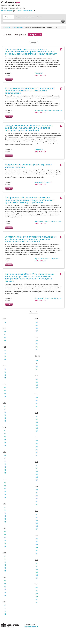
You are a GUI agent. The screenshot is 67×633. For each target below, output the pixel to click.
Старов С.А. (47, 221)
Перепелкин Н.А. (61, 298)
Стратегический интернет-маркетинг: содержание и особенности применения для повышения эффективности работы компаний (30, 239)
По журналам (35, 34)
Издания (18, 17)
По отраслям (20, 34)
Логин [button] (19, 11)
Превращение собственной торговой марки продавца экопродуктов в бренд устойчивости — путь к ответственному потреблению (30, 200)
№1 (5, 322)
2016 (4, 403)
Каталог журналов (17, 27)
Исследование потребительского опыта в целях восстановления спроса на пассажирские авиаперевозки (29, 90)
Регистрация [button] (27, 11)
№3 (37, 325)
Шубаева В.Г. (56, 258)
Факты (39, 17)
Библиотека (6, 27)
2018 (4, 384)
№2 (37, 328)
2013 (36, 437)
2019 (36, 375)
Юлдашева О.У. (47, 258)
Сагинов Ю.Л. (39, 149)
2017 (36, 394)
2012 (4, 452)
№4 (37, 322)
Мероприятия (29, 17)
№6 (5, 406)
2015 (36, 413)
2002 (4, 577)
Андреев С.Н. (47, 110)
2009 (36, 486)
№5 (5, 409)
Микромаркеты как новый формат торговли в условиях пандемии (28, 165)
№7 (5, 455)
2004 (4, 553)
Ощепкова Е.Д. (48, 182)
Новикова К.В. (39, 182)
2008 (4, 504)
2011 (36, 462)
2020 (4, 365)
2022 (4, 347)
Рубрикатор (8, 17)
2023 (36, 337)
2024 (4, 328)
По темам (7, 34)
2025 (36, 319)
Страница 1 (33, 43)
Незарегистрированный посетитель (13, 8)
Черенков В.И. (39, 221)
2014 (4, 427)
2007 (36, 511)
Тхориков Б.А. (39, 73)
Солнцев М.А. (39, 110)
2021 (37, 356)
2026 (4, 319)
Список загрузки (8, 11)
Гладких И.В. (55, 221)
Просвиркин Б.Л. (57, 110)
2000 (4, 602)
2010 (4, 479)
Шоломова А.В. (39, 298)
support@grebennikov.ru (31, 626)
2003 (36, 560)
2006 (4, 528)
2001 (36, 584)
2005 (36, 535)
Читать (8, 79)
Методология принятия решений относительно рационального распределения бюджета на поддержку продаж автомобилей (29, 127)
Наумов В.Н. (38, 258)
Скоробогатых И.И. (50, 298)
